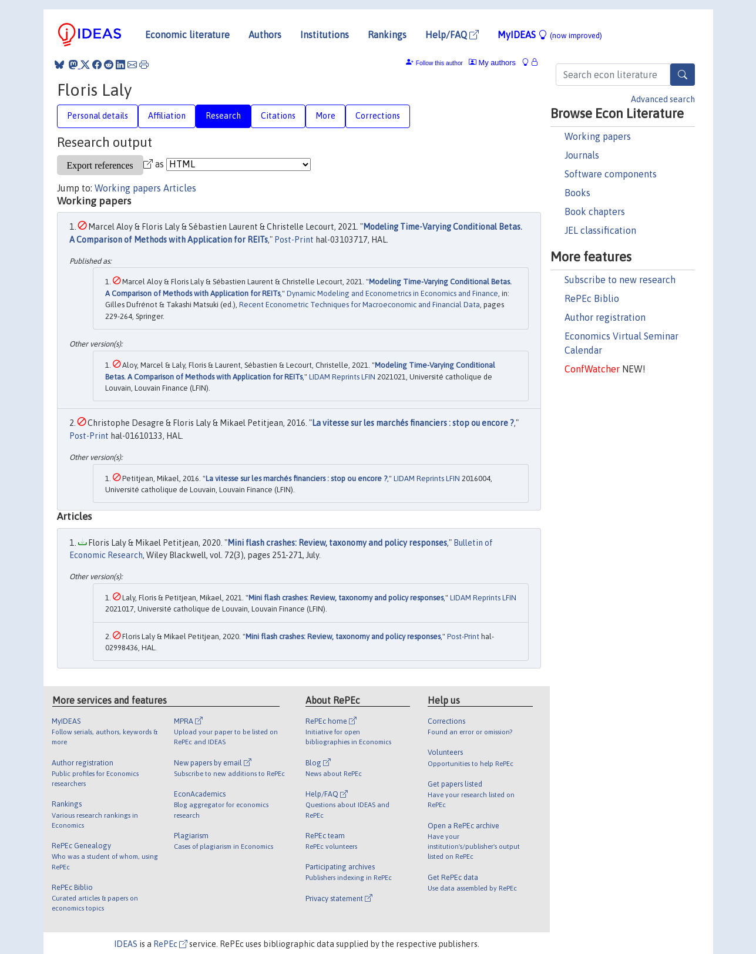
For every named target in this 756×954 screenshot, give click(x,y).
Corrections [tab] (377, 115)
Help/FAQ (452, 34)
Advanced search (663, 99)
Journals (582, 155)
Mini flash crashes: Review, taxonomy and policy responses (337, 542)
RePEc (170, 944)
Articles (179, 188)
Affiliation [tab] (167, 115)
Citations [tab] (278, 115)
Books (577, 192)
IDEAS (125, 944)
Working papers (598, 136)
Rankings (387, 34)
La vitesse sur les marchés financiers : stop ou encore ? (413, 423)
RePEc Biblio (592, 298)
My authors (492, 62)
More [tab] (325, 115)
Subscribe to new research (620, 279)
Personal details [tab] (97, 115)
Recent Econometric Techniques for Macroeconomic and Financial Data (359, 304)
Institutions (324, 34)
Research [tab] (223, 115)
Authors (264, 34)
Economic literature (187, 34)
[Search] (682, 74)
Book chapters (595, 211)
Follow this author (439, 63)
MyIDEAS (550, 34)
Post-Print (294, 239)
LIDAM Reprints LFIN (342, 376)
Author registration (605, 317)
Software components (611, 174)
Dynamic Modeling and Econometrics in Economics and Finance (392, 293)
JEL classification (600, 230)
